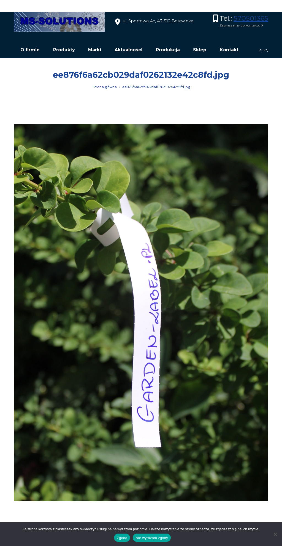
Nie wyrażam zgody (151, 538)
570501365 (251, 18)
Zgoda (122, 538)
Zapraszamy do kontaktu (241, 25)
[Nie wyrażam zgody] (275, 534)
